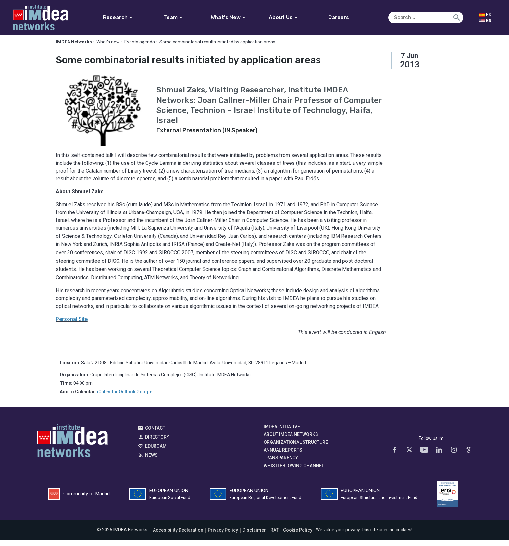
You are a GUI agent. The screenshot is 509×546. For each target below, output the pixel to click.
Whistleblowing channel (294, 471)
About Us (296, 17)
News (151, 461)
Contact (155, 434)
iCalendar (107, 397)
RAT (274, 536)
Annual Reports (283, 456)
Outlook (127, 397)
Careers (351, 17)
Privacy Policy (223, 536)
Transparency (281, 464)
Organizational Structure (296, 448)
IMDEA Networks (72, 449)
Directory (157, 443)
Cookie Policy (297, 536)
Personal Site (72, 325)
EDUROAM (156, 452)
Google (144, 397)
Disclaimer (254, 536)
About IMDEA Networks (291, 440)
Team (185, 17)
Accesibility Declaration (178, 536)
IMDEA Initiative (282, 432)
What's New (240, 17)
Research (130, 17)
